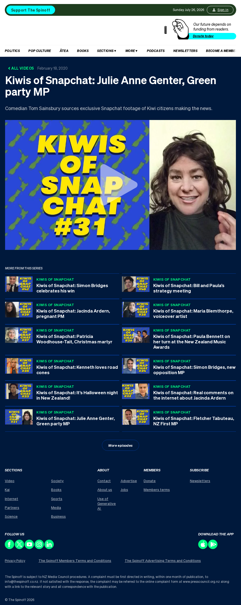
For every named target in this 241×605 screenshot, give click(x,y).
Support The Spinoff (30, 9)
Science (11, 516)
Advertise (129, 480)
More (130, 51)
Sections (105, 51)
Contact (104, 480)
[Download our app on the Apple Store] (203, 547)
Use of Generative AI (106, 503)
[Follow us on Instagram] (39, 547)
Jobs (124, 489)
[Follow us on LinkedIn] (49, 547)
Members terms (157, 489)
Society (57, 480)
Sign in (220, 10)
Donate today (203, 36)
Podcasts (156, 51)
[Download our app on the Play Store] (213, 547)
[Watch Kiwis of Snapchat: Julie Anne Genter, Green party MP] (120, 185)
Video (9, 480)
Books (83, 51)
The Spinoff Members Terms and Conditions (75, 560)
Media (56, 507)
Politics (12, 51)
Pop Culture (39, 51)
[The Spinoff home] (86, 31)
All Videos (38, 68)
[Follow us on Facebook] (10, 547)
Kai (7, 489)
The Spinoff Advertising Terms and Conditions (163, 560)
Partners (12, 507)
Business (58, 516)
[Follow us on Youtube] (30, 547)
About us (104, 489)
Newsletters (185, 51)
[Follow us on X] (20, 547)
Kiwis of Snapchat (55, 279)
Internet (11, 498)
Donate (150, 480)
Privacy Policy (15, 561)
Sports (56, 498)
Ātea (64, 51)
